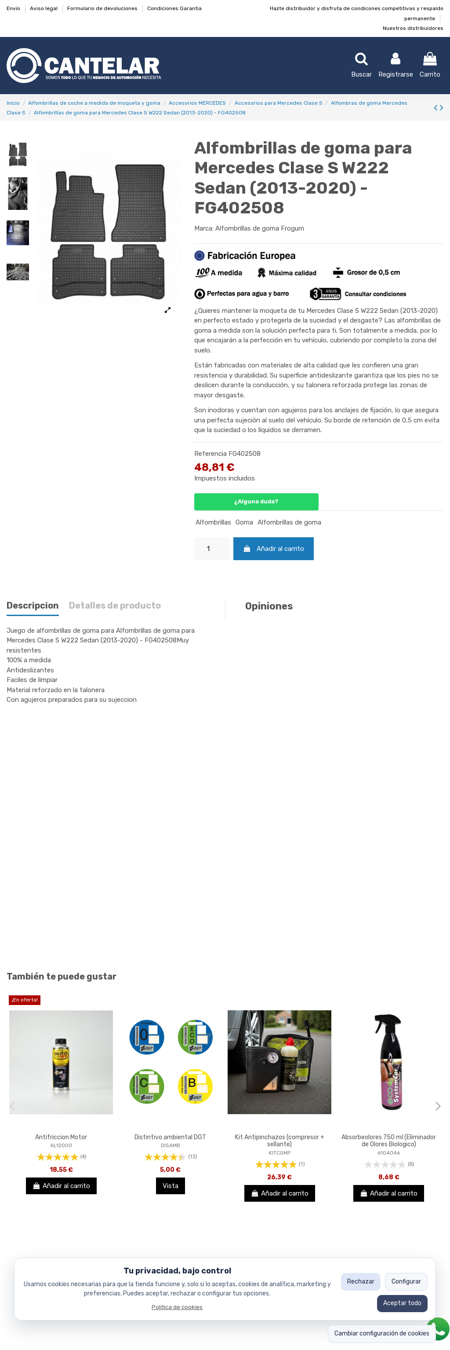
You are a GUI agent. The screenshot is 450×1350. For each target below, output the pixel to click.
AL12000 (61, 1145)
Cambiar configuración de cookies (381, 1333)
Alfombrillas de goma (289, 522)
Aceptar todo (402, 1303)
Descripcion (33, 606)
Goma (244, 522)
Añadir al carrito (273, 549)
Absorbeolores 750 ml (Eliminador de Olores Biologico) (388, 1141)
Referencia (210, 454)
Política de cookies (177, 1307)
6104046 (388, 1153)
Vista (170, 1186)
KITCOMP (279, 1153)
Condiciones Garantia (174, 8)
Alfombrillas (213, 522)
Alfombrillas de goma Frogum (259, 228)
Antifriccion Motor (61, 1137)
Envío (14, 8)
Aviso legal (44, 8)
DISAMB (170, 1145)
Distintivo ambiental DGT (170, 1137)
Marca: (204, 228)
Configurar (406, 1281)
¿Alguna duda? (256, 501)
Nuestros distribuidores (413, 28)
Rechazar (360, 1281)
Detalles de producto (115, 606)
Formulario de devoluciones (103, 8)
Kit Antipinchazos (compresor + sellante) (279, 1141)
